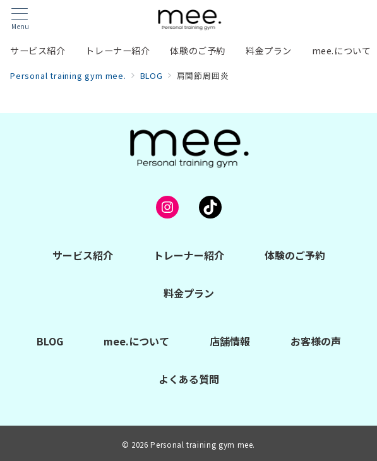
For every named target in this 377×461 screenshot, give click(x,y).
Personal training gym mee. (202, 445)
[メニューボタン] (20, 19)
